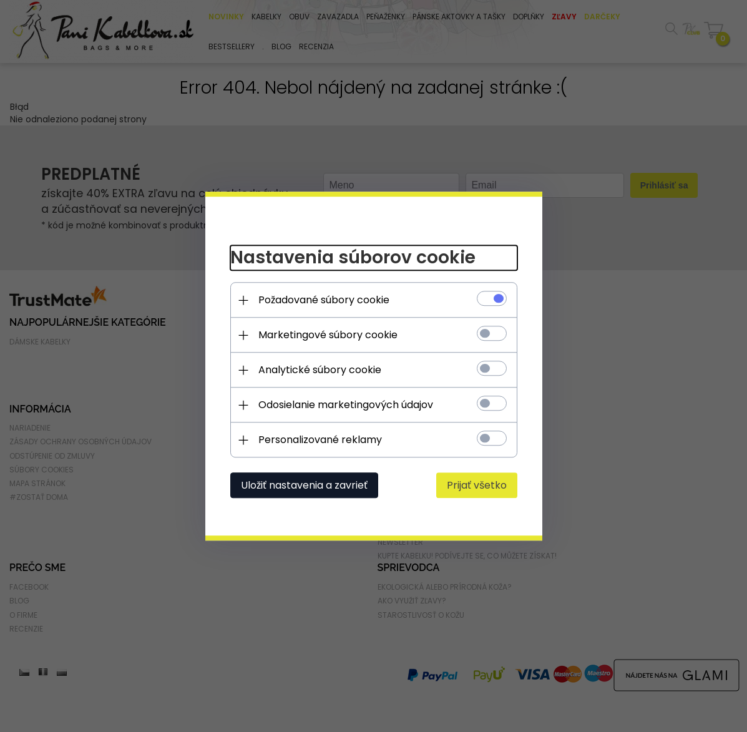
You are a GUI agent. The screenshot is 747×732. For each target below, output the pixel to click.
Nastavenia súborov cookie (353, 258)
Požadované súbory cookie (323, 300)
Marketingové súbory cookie (328, 335)
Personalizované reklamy (320, 439)
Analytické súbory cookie (319, 370)
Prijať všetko (477, 485)
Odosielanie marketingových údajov (345, 405)
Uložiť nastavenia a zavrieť (304, 485)
